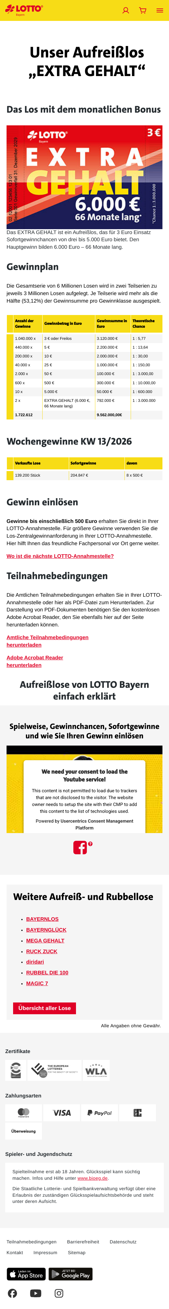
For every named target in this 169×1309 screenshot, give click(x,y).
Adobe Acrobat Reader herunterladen (35, 661)
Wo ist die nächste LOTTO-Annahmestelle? (60, 556)
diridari (35, 962)
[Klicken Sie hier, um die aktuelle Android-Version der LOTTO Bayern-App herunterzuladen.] (70, 1274)
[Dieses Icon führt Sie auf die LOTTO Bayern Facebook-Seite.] (81, 847)
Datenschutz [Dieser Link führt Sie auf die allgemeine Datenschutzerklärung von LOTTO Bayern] (123, 1241)
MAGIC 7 (37, 983)
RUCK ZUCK (41, 951)
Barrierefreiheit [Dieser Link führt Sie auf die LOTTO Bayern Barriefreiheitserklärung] (83, 1241)
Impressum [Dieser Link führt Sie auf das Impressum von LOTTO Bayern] (45, 1252)
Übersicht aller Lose (44, 1008)
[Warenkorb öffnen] (143, 10)
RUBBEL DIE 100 (47, 973)
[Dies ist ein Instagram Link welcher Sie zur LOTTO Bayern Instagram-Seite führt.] (59, 1293)
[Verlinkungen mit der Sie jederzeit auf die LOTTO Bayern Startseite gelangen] (24, 10)
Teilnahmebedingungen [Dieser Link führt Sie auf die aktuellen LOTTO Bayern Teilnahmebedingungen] (32, 1241)
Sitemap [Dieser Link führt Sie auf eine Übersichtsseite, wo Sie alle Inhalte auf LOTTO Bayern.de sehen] (76, 1252)
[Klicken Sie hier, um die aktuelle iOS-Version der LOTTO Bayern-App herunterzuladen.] (26, 1274)
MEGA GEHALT (45, 941)
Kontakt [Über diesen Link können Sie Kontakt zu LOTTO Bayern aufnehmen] (15, 1252)
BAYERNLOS (42, 919)
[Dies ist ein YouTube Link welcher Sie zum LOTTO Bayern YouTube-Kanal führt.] (36, 1293)
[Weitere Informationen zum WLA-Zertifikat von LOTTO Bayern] (96, 1070)
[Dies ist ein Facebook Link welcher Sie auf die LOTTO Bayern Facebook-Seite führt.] (12, 1293)
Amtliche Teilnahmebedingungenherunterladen (47, 641)
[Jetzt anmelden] (126, 10)
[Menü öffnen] (160, 10)
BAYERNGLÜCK (46, 930)
